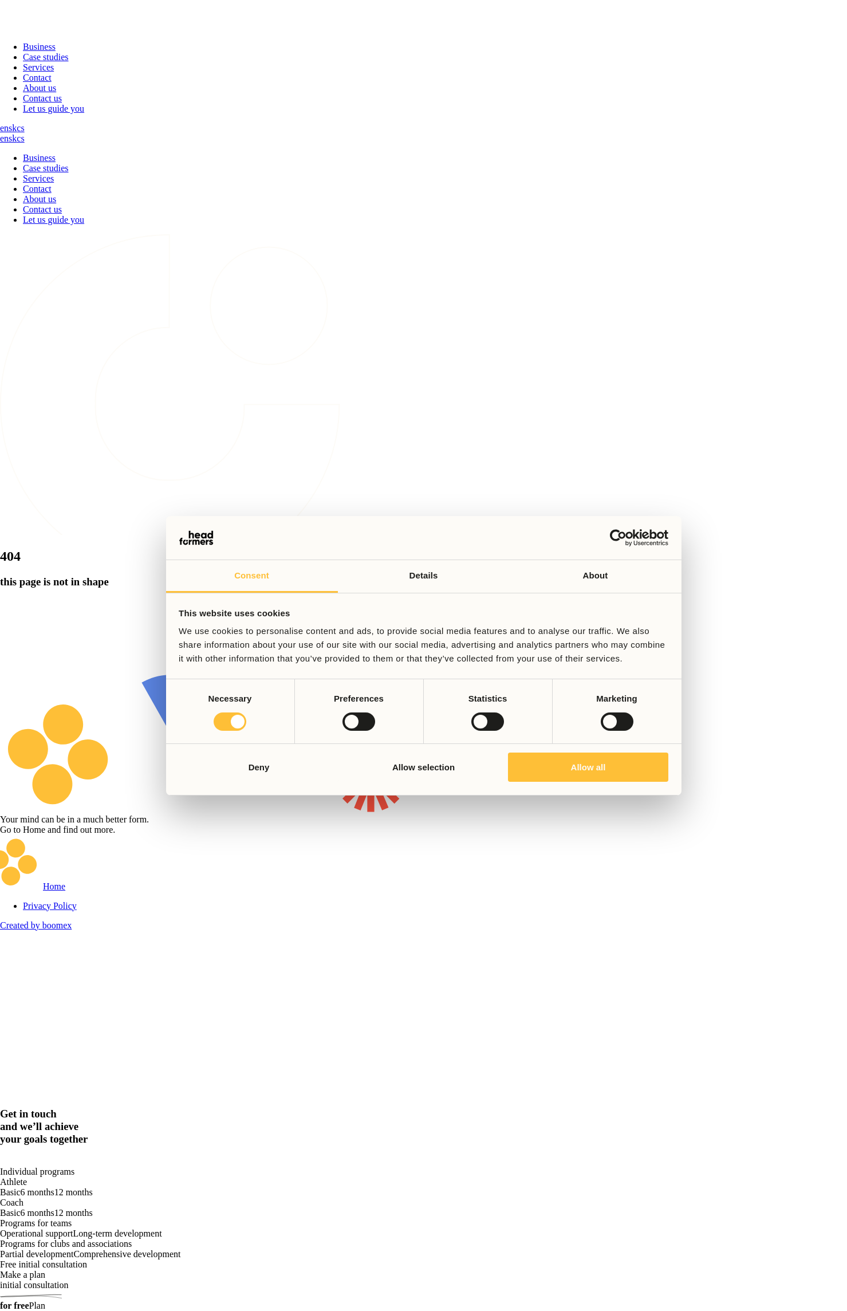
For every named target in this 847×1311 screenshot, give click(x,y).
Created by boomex (36, 925)
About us (39, 88)
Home (54, 886)
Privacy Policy (50, 906)
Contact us (42, 98)
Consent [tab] (251, 575)
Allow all (588, 767)
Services (38, 67)
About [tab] (595, 575)
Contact (37, 77)
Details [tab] (423, 575)
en (4, 128)
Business (39, 47)
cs (20, 128)
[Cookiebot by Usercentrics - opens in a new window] (618, 537)
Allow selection (423, 767)
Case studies (46, 57)
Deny (259, 767)
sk (13, 128)
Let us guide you (53, 108)
